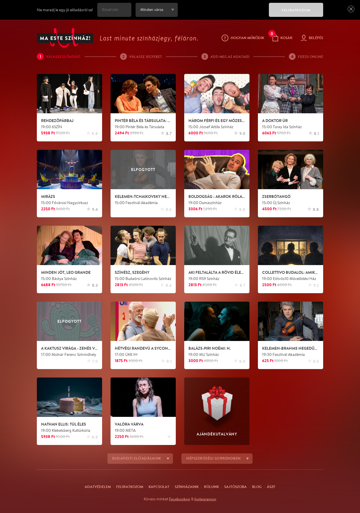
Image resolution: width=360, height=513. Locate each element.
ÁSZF (271, 486)
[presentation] (222, 14)
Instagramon (205, 499)
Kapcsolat (158, 486)
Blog (257, 486)
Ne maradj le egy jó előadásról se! (65, 9)
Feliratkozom (129, 486)
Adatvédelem (98, 486)
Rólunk (211, 486)
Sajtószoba (235, 486)
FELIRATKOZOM (296, 10)
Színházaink (187, 486)
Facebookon (179, 499)
